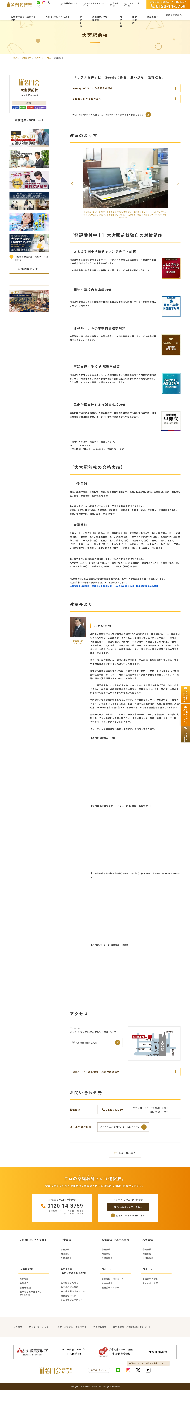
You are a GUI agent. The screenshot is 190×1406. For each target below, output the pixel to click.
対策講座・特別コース (113, 1295)
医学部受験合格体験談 (142, 594)
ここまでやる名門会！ (72, 1316)
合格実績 (65, 1266)
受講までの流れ (150, 1295)
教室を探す (107, 1300)
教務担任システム (69, 1312)
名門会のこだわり (69, 1299)
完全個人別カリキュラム (73, 1308)
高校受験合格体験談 (97, 594)
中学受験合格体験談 (75, 594)
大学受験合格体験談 (119, 594)
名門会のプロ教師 (69, 1303)
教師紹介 (65, 1270)
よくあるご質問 (150, 1300)
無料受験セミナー (110, 1304)
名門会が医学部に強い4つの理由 (31, 1310)
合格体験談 (66, 1274)
